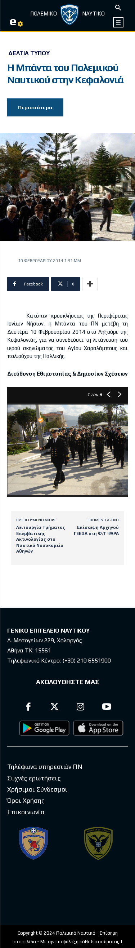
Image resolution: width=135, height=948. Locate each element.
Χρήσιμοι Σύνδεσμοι (37, 789)
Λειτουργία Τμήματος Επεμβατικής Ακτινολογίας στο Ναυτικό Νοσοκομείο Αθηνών (40, 539)
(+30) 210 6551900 (86, 660)
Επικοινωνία (26, 812)
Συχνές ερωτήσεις (34, 778)
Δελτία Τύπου (29, 53)
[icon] (118, 22)
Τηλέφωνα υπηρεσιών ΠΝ (44, 766)
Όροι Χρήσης (26, 800)
